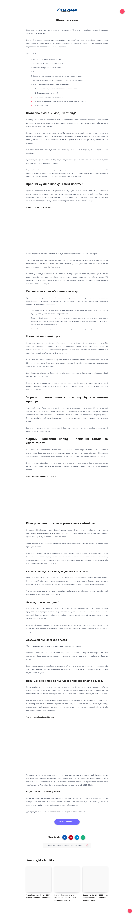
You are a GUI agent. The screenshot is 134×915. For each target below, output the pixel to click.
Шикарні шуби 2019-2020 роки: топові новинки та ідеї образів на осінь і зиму (95, 897)
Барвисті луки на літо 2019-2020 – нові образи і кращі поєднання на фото (65, 897)
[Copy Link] (67, 845)
